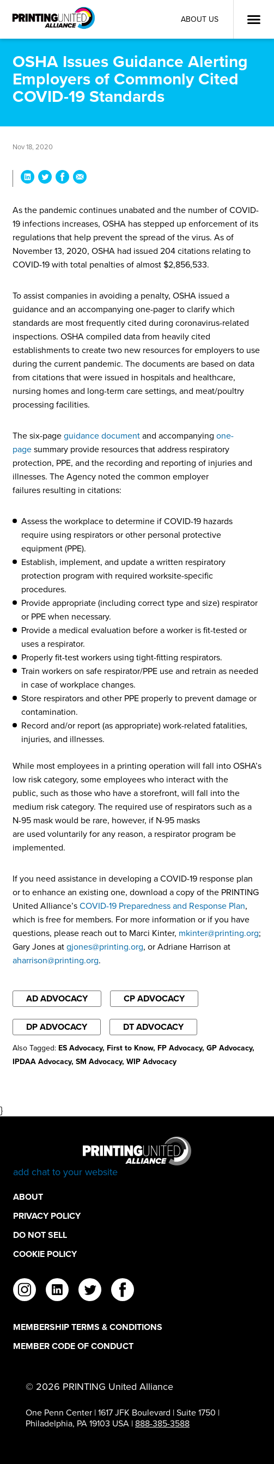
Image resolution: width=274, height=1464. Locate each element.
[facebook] (122, 1291)
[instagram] (24, 1291)
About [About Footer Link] (28, 1196)
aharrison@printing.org (56, 960)
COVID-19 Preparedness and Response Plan (162, 906)
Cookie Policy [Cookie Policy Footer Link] (45, 1254)
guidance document (102, 435)
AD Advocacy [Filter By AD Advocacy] (57, 998)
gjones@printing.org (104, 946)
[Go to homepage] (137, 1158)
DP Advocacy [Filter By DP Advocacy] (56, 1026)
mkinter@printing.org (219, 933)
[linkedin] (57, 1291)
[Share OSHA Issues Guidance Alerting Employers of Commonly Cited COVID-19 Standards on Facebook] (62, 178)
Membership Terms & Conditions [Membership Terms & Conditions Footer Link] (87, 1327)
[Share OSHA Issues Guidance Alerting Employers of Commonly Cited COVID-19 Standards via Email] (80, 178)
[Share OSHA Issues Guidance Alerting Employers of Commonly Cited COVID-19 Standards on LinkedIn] (27, 178)
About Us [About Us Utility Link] (199, 19)
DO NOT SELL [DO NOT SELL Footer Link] (40, 1235)
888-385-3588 (162, 1423)
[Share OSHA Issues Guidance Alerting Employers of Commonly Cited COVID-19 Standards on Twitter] (45, 178)
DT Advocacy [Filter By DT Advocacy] (153, 1026)
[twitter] (89, 1291)
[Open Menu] (253, 19)
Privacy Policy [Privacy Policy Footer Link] (47, 1216)
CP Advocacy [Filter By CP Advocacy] (154, 998)
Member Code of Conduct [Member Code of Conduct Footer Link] (73, 1346)
